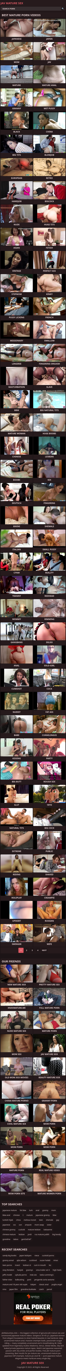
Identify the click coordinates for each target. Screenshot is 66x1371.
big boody (56, 1234)
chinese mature (9, 1234)
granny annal (8, 1260)
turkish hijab (8, 1220)
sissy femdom (8, 1270)
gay (57, 1220)
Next (44, 950)
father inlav (7, 1279)
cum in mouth (40, 1265)
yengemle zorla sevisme (44, 1279)
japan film (13, 1289)
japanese (6, 1225)
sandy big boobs (9, 1255)
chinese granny (9, 1229)
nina (4, 1289)
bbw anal (6, 1215)
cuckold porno (48, 1255)
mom (53, 1210)
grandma (6, 1239)
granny (45, 1210)
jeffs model (7, 1275)
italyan (33, 1284)
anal (37, 1210)
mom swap (39, 1225)
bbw (54, 1215)
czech (41, 1289)
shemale (49, 1220)
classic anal (44, 1284)
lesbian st (27, 1265)
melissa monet (30, 1220)
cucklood (33, 1260)
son (20, 1225)
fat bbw (23, 1210)
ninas (55, 1260)
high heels (57, 1270)
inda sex (33, 1275)
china (18, 1220)
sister (49, 1225)
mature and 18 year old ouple (15, 1284)
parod (49, 1289)
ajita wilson (21, 1260)
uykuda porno (21, 1275)
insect (17, 1265)
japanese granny (43, 1215)
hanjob (20, 1270)
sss (14, 1225)
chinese (16, 1215)
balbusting (19, 1279)
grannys (29, 1270)
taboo (15, 1239)
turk (31, 1210)
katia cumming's (46, 1275)
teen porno (7, 1265)
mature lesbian (34, 1229)
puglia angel (57, 1284)
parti (29, 1279)
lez (50, 1265)
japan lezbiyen (25, 1255)
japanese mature (10, 1210)
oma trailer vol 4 (43, 1270)
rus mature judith (42, 1234)
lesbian (22, 1234)
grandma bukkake (28, 1289)
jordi (30, 1234)
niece (37, 1255)
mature (29, 1215)
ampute (28, 1225)
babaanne (48, 1229)
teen (41, 1220)
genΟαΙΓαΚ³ (26, 1239)
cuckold (21, 1229)
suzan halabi (45, 1260)
